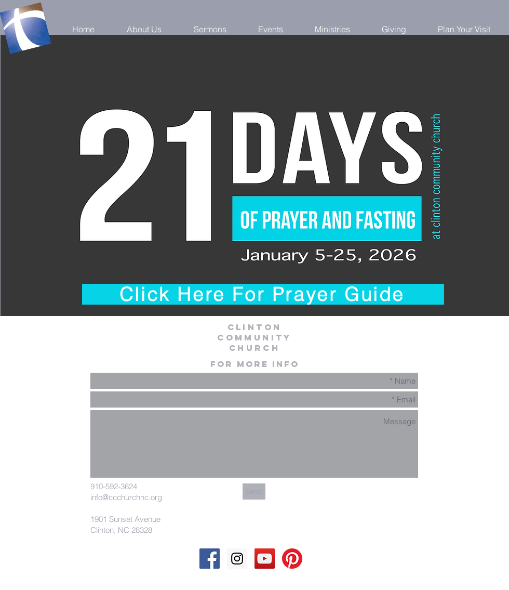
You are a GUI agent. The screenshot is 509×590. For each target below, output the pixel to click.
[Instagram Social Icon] (237, 558)
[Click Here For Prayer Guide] (263, 294)
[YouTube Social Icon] (264, 558)
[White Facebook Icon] (65, 528)
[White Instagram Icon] (27, 528)
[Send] (254, 491)
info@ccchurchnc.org (126, 497)
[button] (144, 29)
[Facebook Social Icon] (209, 558)
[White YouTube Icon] (46, 528)
